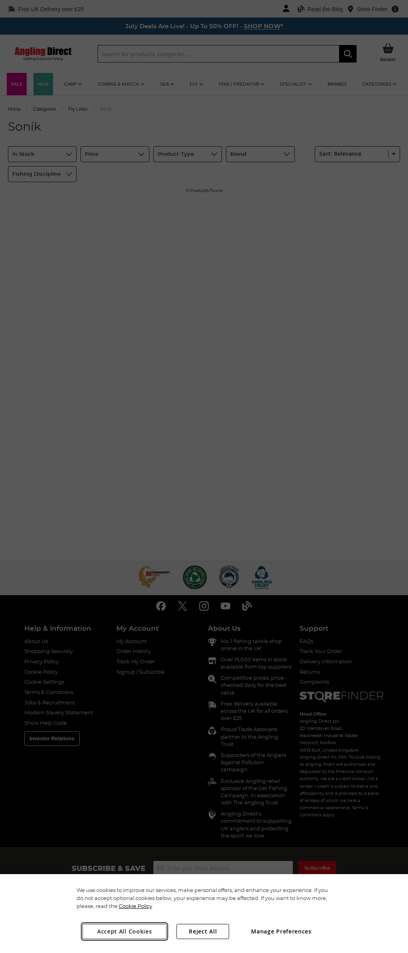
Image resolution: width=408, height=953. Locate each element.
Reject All (203, 931)
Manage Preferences (281, 931)
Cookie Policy (135, 906)
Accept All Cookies (124, 931)
